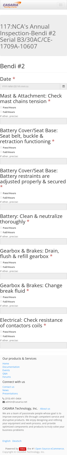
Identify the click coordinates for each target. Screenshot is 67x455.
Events (6, 370)
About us (45, 408)
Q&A (5, 373)
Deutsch (17, 441)
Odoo (22, 449)
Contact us (8, 386)
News (5, 390)
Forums (6, 376)
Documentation (11, 366)
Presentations (10, 393)
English (6, 441)
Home (5, 363)
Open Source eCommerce (49, 448)
